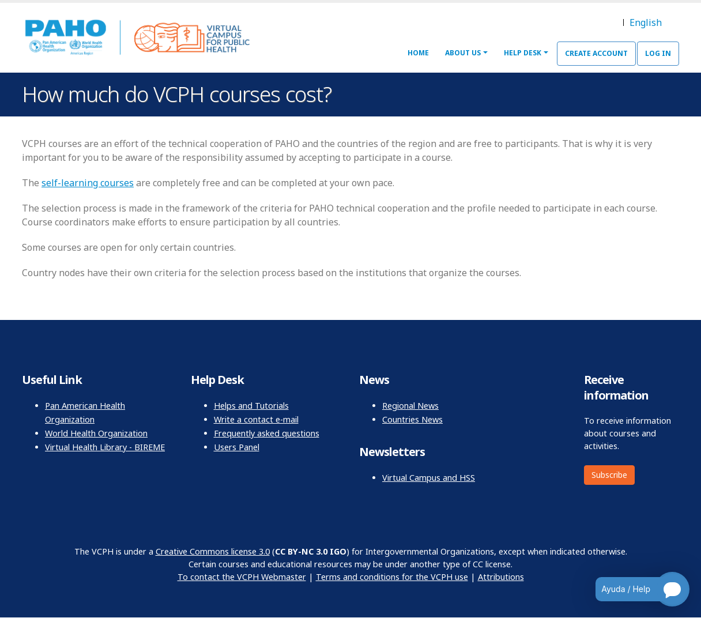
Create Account (596, 53)
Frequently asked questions (266, 433)
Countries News (412, 419)
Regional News (410, 405)
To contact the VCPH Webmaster (242, 576)
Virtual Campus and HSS (428, 477)
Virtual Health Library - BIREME (105, 447)
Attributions (501, 576)
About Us (463, 53)
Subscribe (609, 474)
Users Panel (236, 447)
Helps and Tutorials (251, 405)
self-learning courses (88, 182)
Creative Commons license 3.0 (213, 551)
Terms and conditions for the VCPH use (392, 576)
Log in (658, 53)
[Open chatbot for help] (633, 589)
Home (418, 53)
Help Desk (522, 53)
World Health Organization (96, 433)
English (646, 22)
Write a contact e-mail (256, 419)
